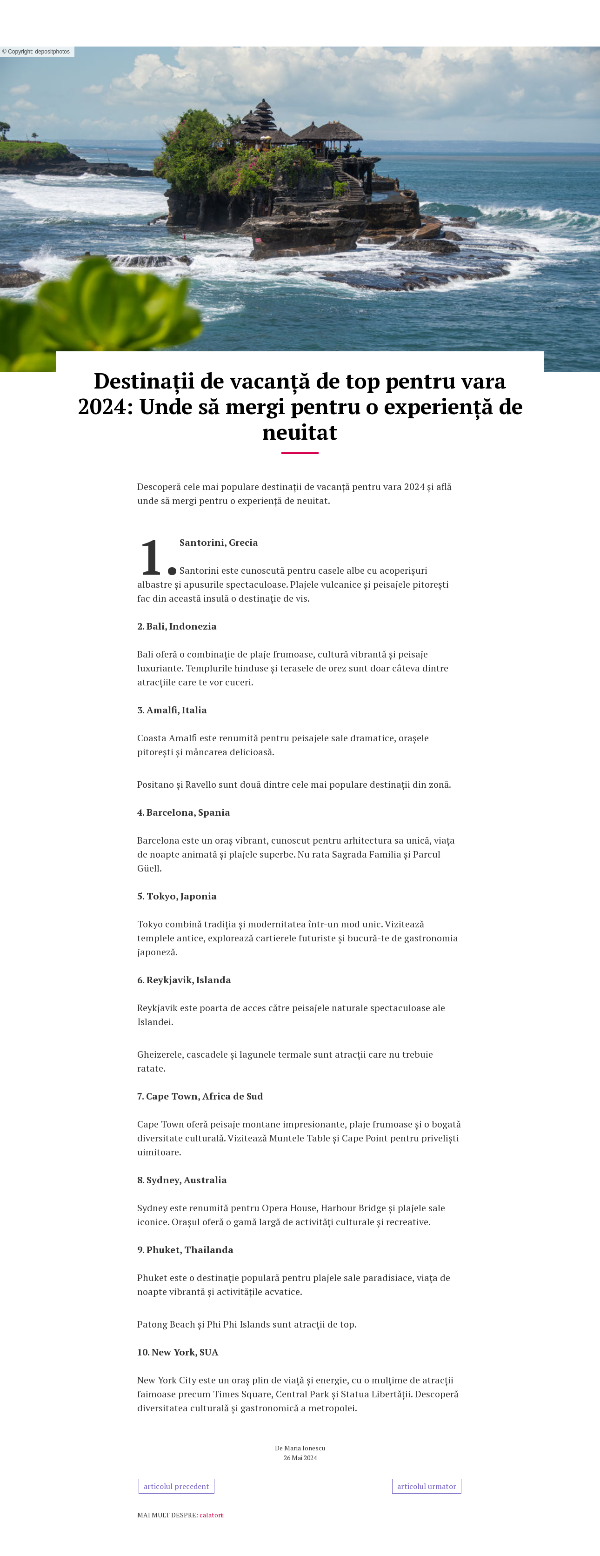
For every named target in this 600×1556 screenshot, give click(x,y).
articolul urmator (426, 1486)
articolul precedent (176, 1486)
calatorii (212, 1514)
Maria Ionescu (304, 1447)
